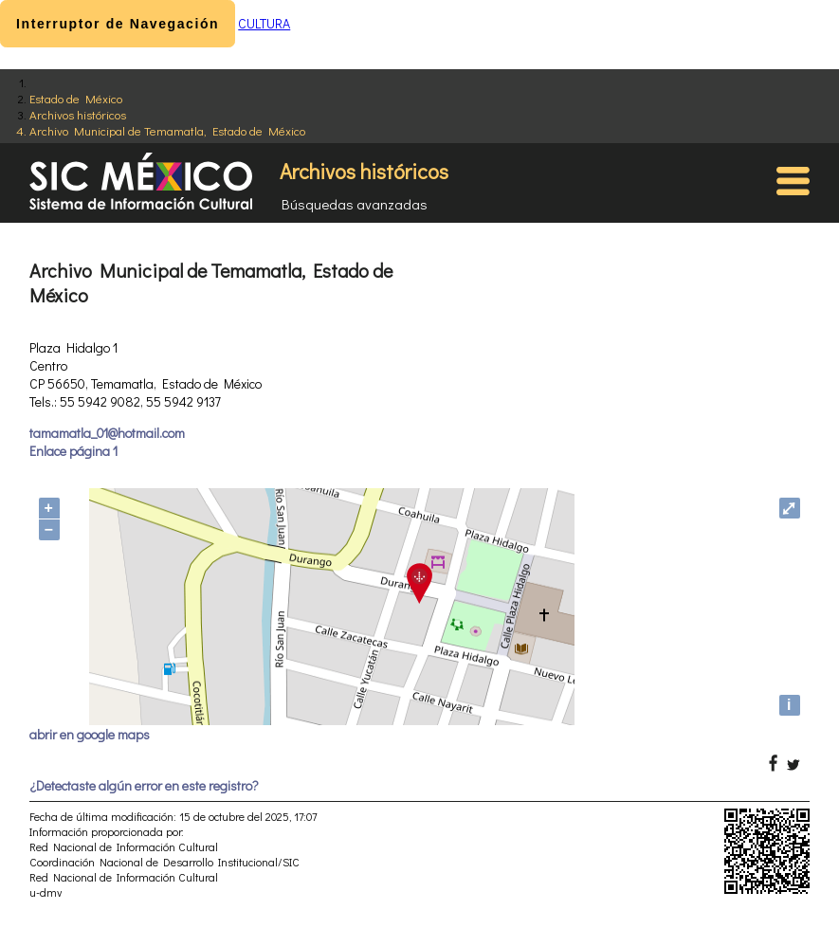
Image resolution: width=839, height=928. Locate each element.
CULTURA (264, 23)
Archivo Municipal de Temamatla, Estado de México (167, 130)
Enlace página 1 (73, 451)
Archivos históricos (77, 114)
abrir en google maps (89, 734)
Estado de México (75, 98)
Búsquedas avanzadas (355, 203)
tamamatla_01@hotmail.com (107, 433)
